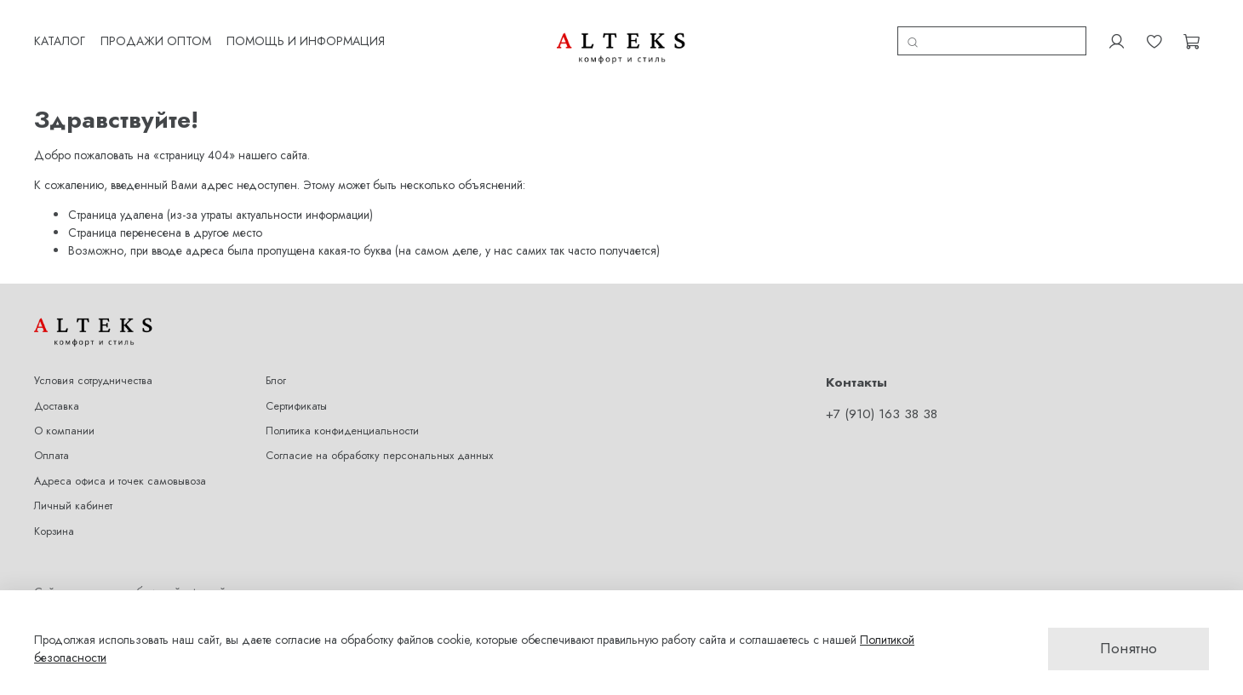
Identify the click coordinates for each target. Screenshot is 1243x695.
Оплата (51, 455)
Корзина (54, 531)
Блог (276, 380)
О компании (64, 431)
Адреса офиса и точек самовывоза (120, 481)
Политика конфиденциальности (342, 431)
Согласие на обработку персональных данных (379, 455)
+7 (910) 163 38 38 (881, 414)
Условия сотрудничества (93, 380)
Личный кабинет (73, 506)
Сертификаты (296, 406)
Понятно (1128, 648)
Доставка (56, 406)
